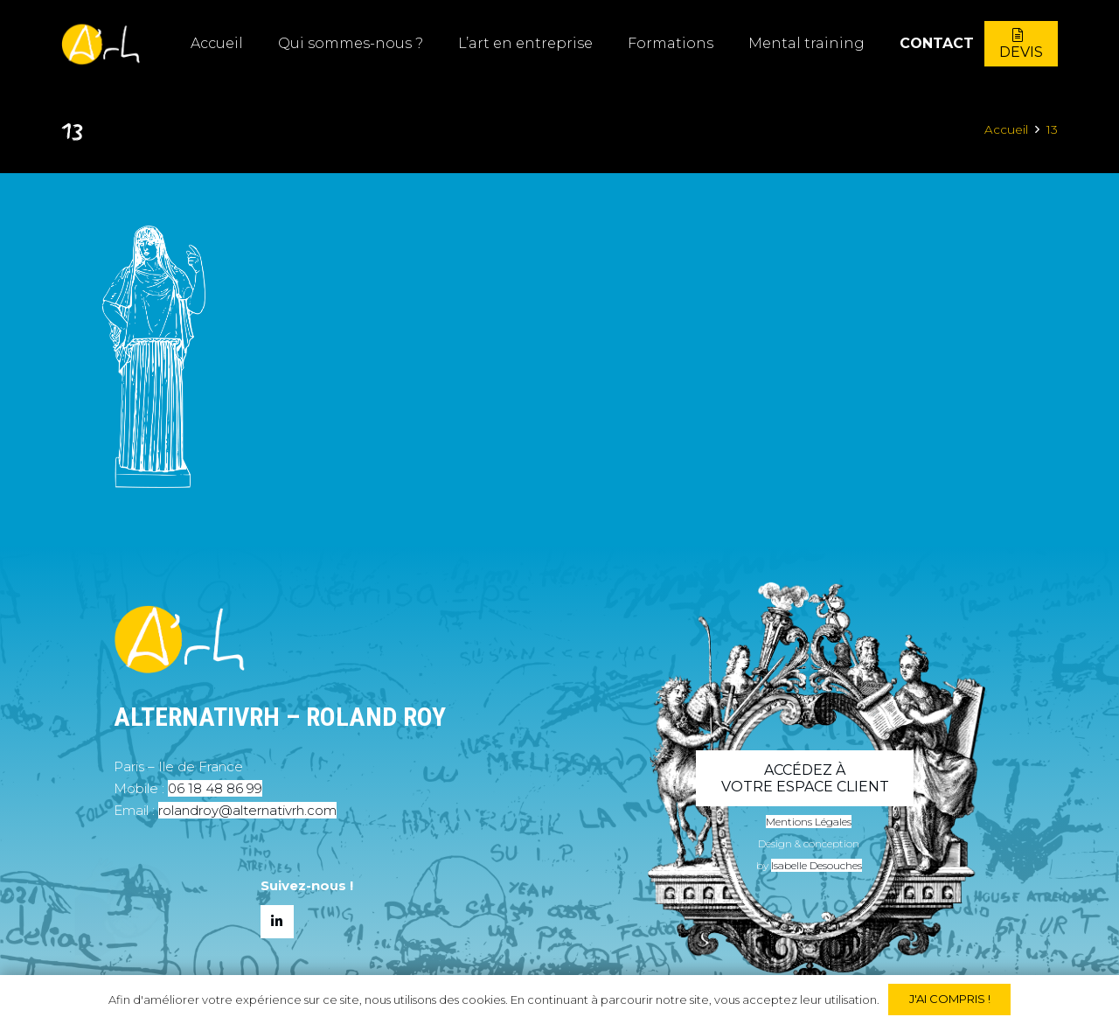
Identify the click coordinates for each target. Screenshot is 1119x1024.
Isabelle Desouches (816, 865)
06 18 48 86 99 (215, 788)
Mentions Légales (808, 821)
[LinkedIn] (277, 921)
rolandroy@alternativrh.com (247, 810)
